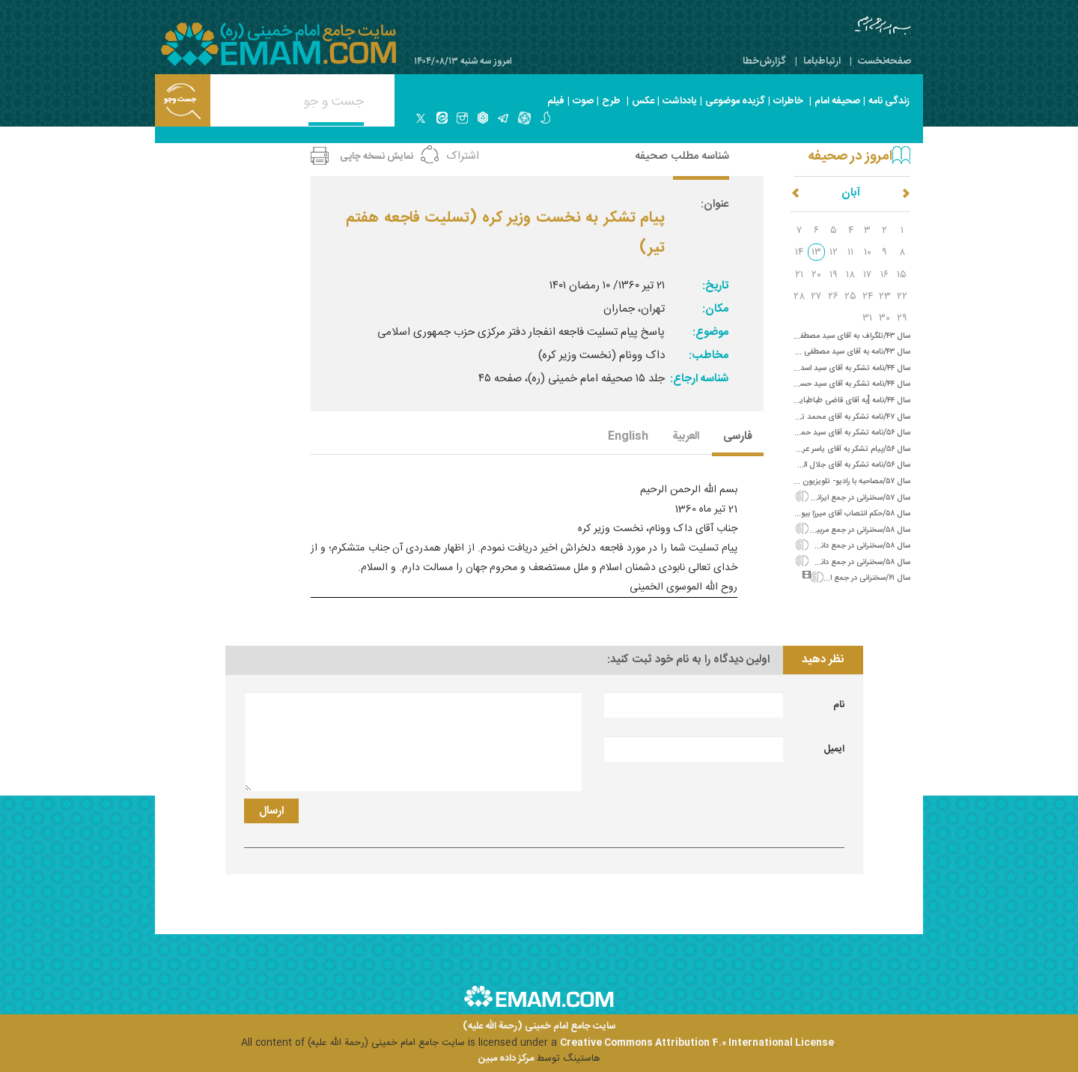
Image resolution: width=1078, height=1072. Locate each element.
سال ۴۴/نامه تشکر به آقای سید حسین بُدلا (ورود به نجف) (818, 384)
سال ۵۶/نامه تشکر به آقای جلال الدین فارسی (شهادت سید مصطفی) (802, 464)
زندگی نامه (889, 101)
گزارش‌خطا (764, 61)
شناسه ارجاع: (699, 378)
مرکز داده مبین (506, 1058)
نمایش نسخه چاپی (376, 156)
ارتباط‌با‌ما (822, 61)
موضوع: (710, 332)
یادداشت (680, 101)
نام (838, 705)
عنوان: (714, 204)
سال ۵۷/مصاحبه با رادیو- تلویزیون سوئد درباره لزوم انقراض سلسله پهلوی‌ (796, 481)
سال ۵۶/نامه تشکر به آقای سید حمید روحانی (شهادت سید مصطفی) (802, 432)
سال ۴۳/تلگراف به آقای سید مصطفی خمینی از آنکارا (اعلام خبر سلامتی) (798, 336)
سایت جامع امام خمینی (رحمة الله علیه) (539, 1027)
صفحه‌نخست (884, 61)
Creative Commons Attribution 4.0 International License (697, 1043)
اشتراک (462, 156)
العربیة (685, 437)
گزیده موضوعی (735, 101)
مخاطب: (708, 355)
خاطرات (788, 101)
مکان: (715, 309)
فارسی (737, 437)
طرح (611, 101)
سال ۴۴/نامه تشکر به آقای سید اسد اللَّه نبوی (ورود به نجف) (816, 368)
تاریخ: (715, 285)
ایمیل (833, 749)
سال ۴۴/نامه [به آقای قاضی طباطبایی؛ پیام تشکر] (833, 400)
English (628, 437)
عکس (643, 101)
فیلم (555, 101)
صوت (583, 101)
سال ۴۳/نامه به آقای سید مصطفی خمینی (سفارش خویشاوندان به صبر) (796, 351)
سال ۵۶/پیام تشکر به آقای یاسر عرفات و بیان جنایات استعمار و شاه (804, 449)
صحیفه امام (837, 101)
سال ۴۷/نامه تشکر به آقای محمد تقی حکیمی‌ (838, 417)
